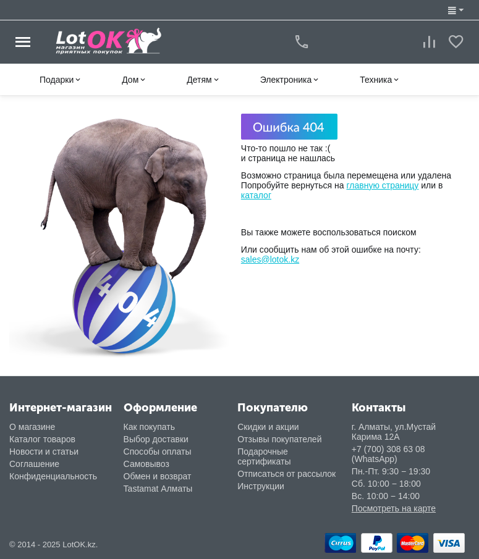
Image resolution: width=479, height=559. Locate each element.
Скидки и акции (268, 427)
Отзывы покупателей (279, 439)
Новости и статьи (43, 451)
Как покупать (149, 427)
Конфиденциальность (53, 476)
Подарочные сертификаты (263, 456)
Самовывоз (146, 464)
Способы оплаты (158, 451)
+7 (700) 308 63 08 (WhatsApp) (388, 454)
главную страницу (382, 185)
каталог (256, 195)
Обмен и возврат (158, 476)
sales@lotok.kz (270, 259)
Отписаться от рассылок (286, 474)
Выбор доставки (156, 439)
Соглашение (34, 464)
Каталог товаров (42, 439)
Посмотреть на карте (394, 508)
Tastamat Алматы (158, 489)
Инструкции (260, 486)
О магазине (32, 427)
